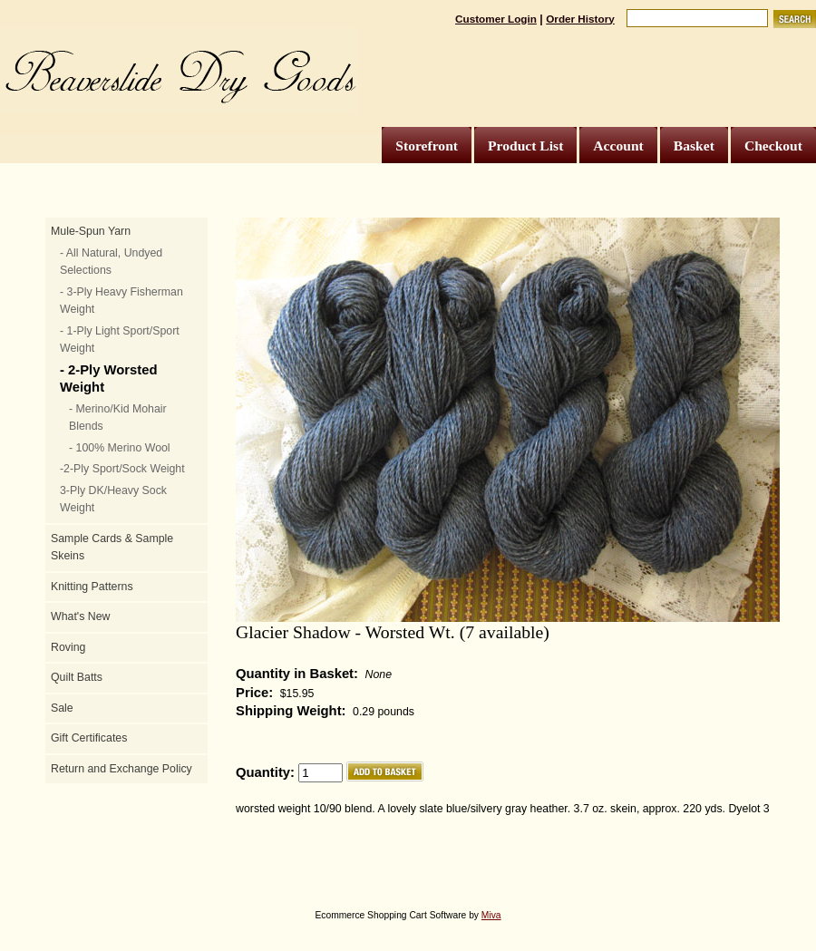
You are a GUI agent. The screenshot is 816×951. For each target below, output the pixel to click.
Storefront (426, 145)
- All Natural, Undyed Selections (111, 262)
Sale (62, 708)
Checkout (773, 145)
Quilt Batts (76, 677)
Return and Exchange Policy (121, 768)
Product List (525, 145)
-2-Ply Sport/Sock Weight (122, 468)
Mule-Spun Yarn (91, 231)
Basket (694, 145)
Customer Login (496, 18)
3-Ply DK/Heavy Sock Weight (113, 499)
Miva (491, 915)
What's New (80, 616)
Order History (580, 18)
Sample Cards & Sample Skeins (112, 547)
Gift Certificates (89, 738)
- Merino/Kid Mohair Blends (118, 418)
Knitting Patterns (92, 586)
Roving (68, 647)
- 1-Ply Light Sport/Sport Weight (120, 340)
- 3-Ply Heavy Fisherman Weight (121, 301)
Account (618, 145)
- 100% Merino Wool (119, 448)
